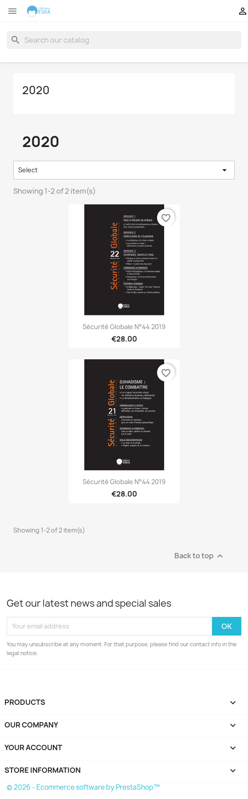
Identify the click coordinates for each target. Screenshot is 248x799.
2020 (36, 90)
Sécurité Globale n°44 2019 (124, 326)
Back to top (199, 555)
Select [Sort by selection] (124, 170)
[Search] (124, 40)
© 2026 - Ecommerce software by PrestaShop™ (83, 787)
